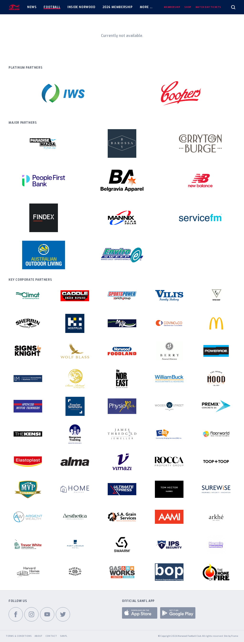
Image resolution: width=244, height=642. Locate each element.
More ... (146, 7)
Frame (234, 636)
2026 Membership (117, 7)
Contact (51, 636)
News (31, 7)
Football (52, 7)
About (39, 636)
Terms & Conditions (19, 636)
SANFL (63, 636)
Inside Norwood (81, 7)
